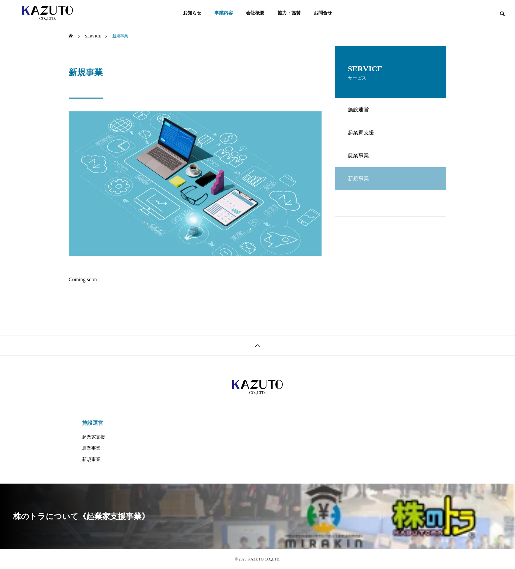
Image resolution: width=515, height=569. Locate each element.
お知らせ (192, 13)
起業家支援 (361, 132)
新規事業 (91, 459)
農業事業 (358, 155)
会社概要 (255, 13)
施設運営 (358, 109)
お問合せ (323, 13)
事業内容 (223, 13)
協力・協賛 (289, 13)
